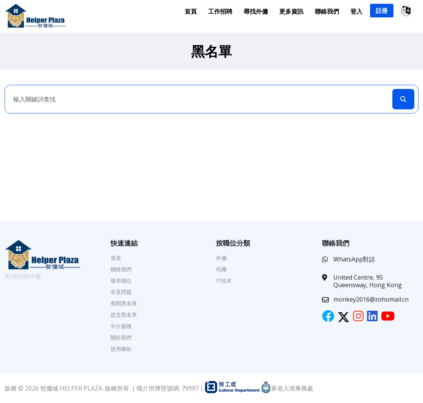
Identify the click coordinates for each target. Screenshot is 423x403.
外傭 (221, 257)
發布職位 (121, 280)
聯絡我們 (327, 11)
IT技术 (224, 280)
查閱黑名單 (123, 303)
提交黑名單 (123, 314)
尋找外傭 (256, 11)
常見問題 (121, 292)
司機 (221, 269)
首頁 (191, 11)
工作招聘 (220, 11)
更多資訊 (291, 11)
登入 (356, 11)
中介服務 (121, 326)
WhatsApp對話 (354, 259)
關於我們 (121, 337)
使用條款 (121, 348)
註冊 (382, 10)
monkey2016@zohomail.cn (371, 299)
